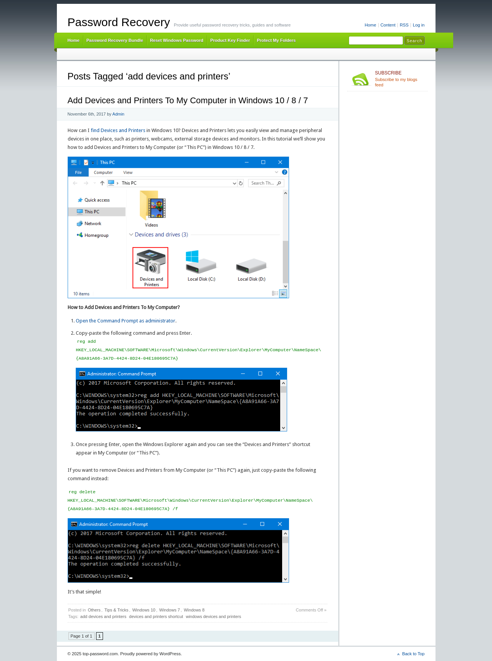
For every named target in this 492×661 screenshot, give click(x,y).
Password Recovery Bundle (114, 40)
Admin (118, 114)
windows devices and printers (213, 616)
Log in (419, 25)
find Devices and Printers (118, 130)
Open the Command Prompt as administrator (125, 321)
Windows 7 (169, 610)
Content (388, 25)
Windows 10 (143, 610)
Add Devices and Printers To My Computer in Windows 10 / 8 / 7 (188, 100)
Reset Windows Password (176, 40)
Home (370, 25)
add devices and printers (103, 616)
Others (94, 610)
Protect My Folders (276, 40)
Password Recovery (119, 22)
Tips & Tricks (117, 610)
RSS (404, 25)
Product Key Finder (230, 40)
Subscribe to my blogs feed (400, 78)
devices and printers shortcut (156, 616)
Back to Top (413, 653)
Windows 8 (194, 610)
